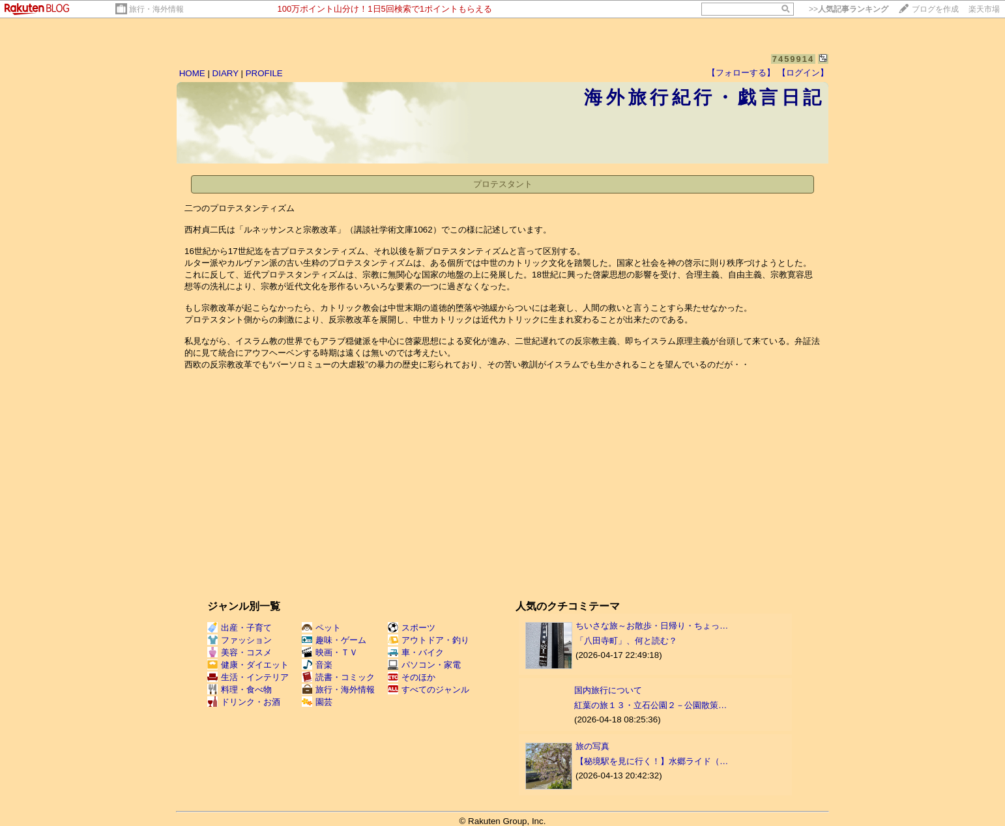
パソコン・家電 (424, 665)
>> (848, 9)
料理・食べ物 (239, 689)
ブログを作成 (935, 9)
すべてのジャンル (428, 689)
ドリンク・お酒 (243, 702)
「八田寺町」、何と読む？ (626, 641)
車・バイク (416, 652)
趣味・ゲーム (334, 640)
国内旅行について (608, 690)
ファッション (239, 640)
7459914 (793, 59)
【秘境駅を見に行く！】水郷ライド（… (651, 761)
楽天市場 (984, 9)
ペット (321, 628)
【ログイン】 (803, 73)
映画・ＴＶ (330, 652)
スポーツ (411, 628)
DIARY (225, 73)
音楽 (317, 665)
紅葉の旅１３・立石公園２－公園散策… (650, 705)
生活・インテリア (248, 677)
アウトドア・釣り (428, 640)
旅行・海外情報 (156, 9)
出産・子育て (239, 628)
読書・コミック (338, 677)
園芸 (317, 702)
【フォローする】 (741, 73)
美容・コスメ (239, 652)
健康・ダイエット (248, 665)
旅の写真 (592, 746)
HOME (192, 73)
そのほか (411, 677)
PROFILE (264, 73)
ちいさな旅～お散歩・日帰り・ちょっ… (651, 626)
